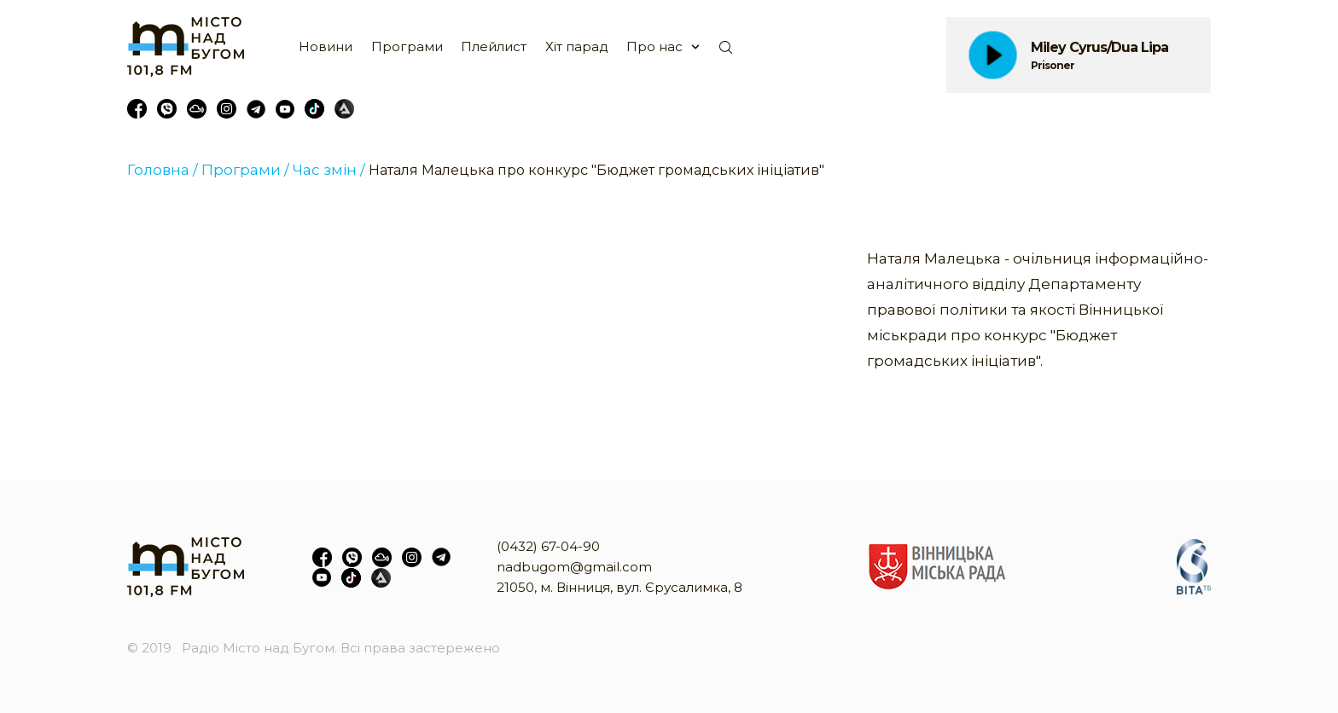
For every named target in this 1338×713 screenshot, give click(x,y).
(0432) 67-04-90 (548, 546)
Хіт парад (576, 46)
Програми (407, 46)
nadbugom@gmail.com (574, 567)
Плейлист (493, 46)
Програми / (245, 169)
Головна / (162, 169)
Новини (325, 46)
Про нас (654, 46)
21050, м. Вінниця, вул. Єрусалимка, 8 (619, 587)
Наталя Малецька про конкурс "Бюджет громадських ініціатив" (596, 170)
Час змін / (329, 169)
